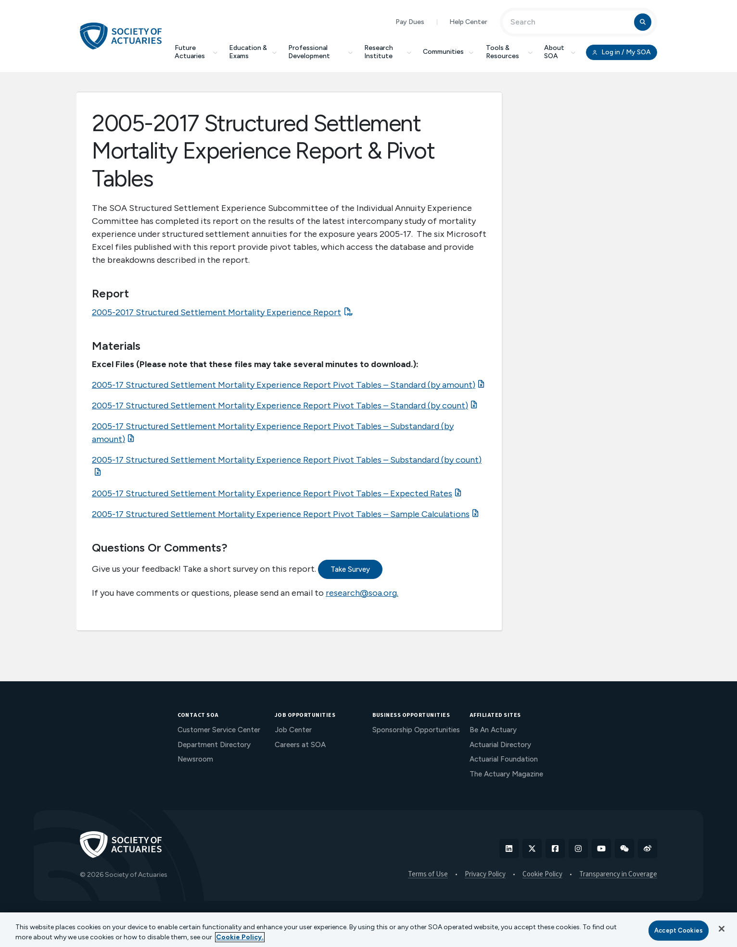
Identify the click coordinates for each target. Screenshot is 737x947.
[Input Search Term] (570, 22)
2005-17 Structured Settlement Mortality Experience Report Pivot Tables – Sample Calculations (281, 514)
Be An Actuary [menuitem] (493, 730)
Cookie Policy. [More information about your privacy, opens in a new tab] (240, 937)
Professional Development (320, 52)
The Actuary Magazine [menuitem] (506, 774)
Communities (449, 52)
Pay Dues (409, 22)
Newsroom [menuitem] (195, 759)
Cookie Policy (542, 874)
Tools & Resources (509, 52)
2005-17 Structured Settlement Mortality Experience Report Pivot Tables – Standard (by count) (280, 405)
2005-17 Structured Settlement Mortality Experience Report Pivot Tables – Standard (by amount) (283, 385)
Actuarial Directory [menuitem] (500, 744)
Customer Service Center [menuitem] (219, 730)
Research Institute (387, 52)
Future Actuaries (196, 52)
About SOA (559, 52)
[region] (368, 929)
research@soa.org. (362, 593)
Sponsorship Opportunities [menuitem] (416, 730)
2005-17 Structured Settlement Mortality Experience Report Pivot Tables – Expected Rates (272, 493)
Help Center (468, 22)
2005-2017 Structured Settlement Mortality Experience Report (216, 312)
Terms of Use (428, 874)
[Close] (721, 928)
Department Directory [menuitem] (214, 744)
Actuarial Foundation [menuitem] (504, 759)
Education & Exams (253, 52)
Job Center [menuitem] (293, 730)
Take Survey (350, 569)
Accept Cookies (678, 930)
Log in (621, 52)
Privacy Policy (485, 874)
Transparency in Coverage (618, 874)
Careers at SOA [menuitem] (300, 744)
